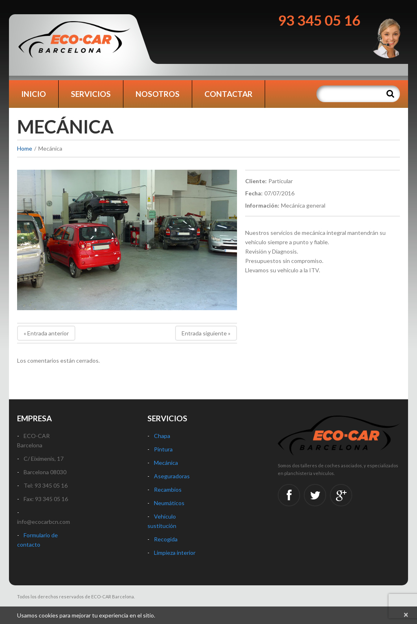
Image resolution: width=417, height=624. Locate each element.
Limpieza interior (174, 552)
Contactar (228, 94)
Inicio (33, 94)
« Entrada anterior (46, 333)
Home (24, 148)
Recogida (166, 539)
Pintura (163, 449)
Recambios (168, 489)
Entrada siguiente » (206, 333)
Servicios (91, 94)
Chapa (162, 435)
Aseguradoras (172, 476)
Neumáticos (169, 502)
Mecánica (166, 462)
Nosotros (158, 94)
